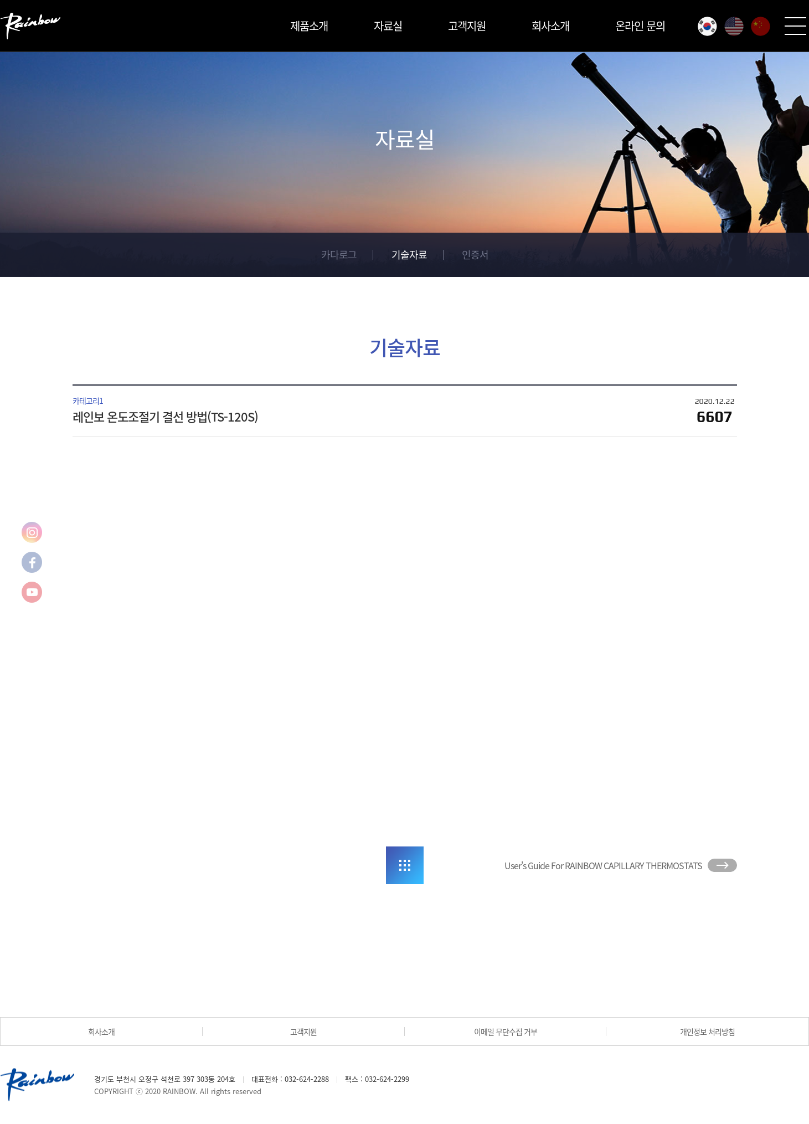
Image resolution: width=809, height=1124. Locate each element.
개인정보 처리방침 (707, 1031)
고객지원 (467, 26)
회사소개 (550, 26)
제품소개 (309, 26)
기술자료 (409, 254)
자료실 (388, 26)
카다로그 (339, 254)
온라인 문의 (640, 26)
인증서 (475, 254)
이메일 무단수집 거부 (505, 1031)
